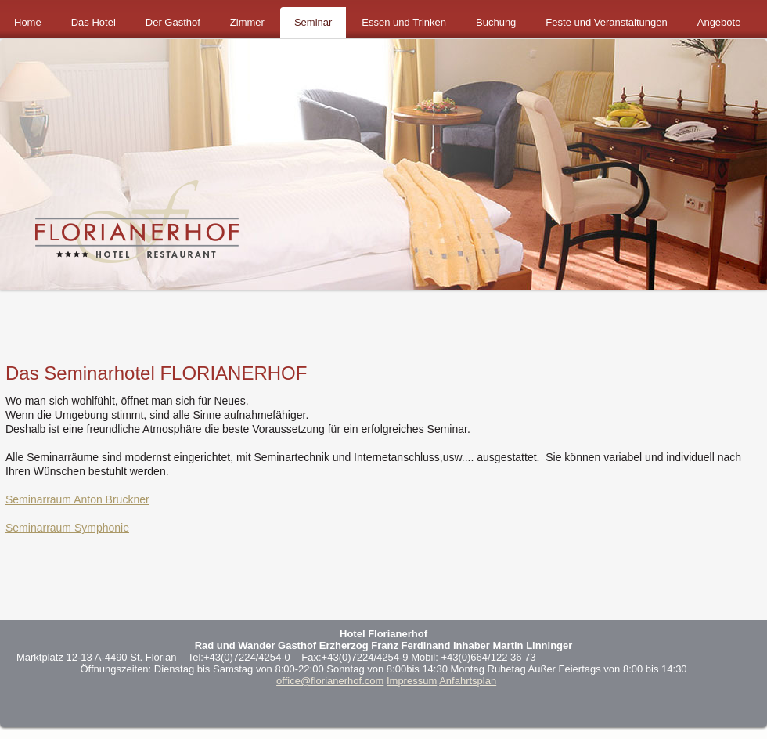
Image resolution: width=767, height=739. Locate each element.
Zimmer (247, 22)
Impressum (412, 681)
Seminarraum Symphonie (67, 527)
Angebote (719, 22)
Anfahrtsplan (467, 681)
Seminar (313, 22)
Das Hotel (93, 22)
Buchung (496, 22)
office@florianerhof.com (330, 681)
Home (27, 22)
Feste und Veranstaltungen (606, 22)
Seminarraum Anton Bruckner (77, 499)
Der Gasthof (173, 22)
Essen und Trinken (404, 22)
